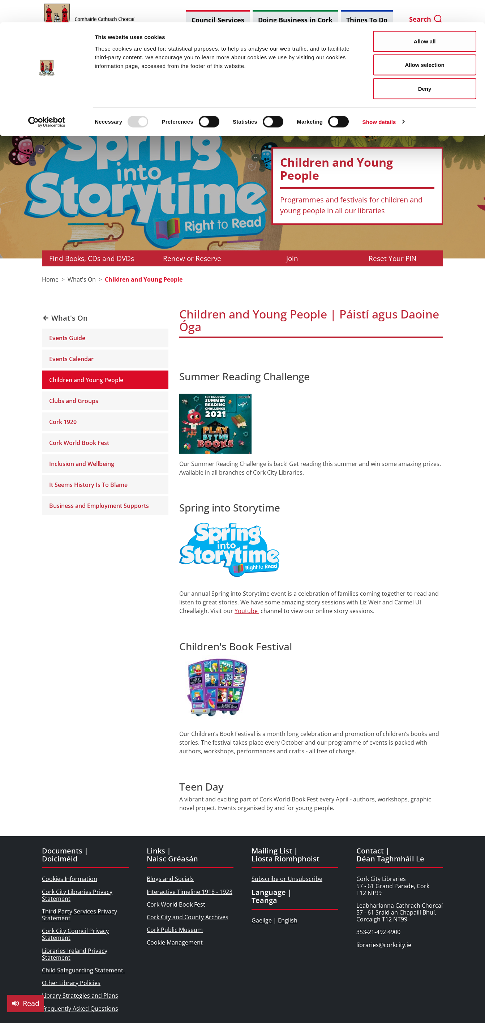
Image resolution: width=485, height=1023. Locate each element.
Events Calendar (71, 359)
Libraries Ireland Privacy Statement (74, 954)
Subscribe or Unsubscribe (287, 879)
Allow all (425, 19)
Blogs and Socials (170, 879)
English (287, 920)
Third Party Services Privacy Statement (79, 914)
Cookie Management (175, 942)
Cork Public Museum (175, 930)
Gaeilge (262, 920)
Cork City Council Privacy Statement (75, 934)
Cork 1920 (63, 422)
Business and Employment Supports (99, 506)
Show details (379, 100)
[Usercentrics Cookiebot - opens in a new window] (46, 99)
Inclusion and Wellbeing (81, 464)
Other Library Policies (71, 983)
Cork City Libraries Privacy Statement (77, 895)
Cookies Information (69, 879)
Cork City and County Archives (187, 917)
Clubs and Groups (73, 401)
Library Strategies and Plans (80, 996)
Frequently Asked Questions (80, 1009)
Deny (425, 66)
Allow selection (424, 43)
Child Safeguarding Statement (83, 970)
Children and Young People (86, 380)
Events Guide (67, 338)
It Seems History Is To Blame (88, 485)
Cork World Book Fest (79, 443)
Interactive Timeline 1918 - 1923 (189, 892)
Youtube (247, 611)
